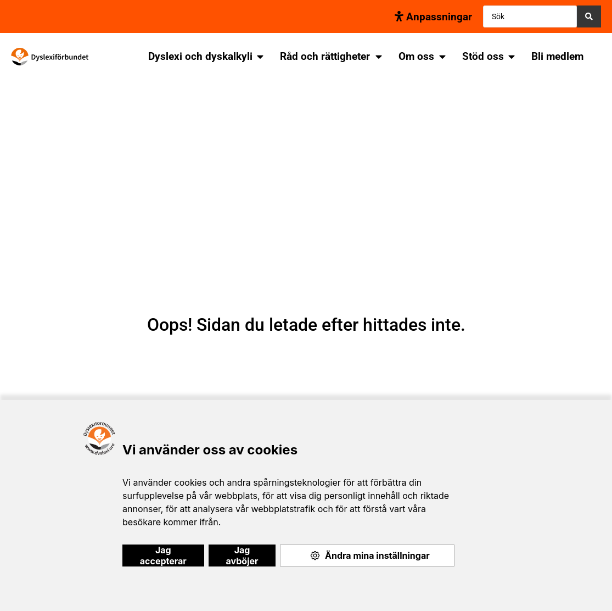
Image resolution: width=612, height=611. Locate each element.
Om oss (416, 56)
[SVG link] (49, 56)
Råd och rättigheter (325, 56)
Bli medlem (557, 56)
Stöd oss (483, 56)
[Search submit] (589, 16)
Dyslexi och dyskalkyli (200, 56)
